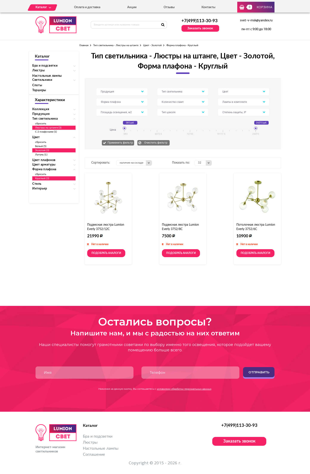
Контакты (208, 7)
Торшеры (39, 90)
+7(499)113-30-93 (199, 21)
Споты (37, 85)
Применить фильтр (120, 142)
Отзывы (169, 7)
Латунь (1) (41, 154)
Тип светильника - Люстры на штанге (115, 45)
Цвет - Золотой (152, 45)
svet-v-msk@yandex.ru (256, 20)
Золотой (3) (42, 150)
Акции (131, 7)
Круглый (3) (42, 178)
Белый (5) (40, 146)
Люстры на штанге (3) (48, 127)
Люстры (90, 442)
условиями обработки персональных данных (184, 388)
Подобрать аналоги (106, 253)
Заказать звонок (200, 28)
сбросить (40, 123)
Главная (83, 45)
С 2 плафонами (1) (46, 131)
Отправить (258, 372)
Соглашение (94, 455)
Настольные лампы (47, 75)
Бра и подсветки (97, 436)
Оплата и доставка (87, 7)
